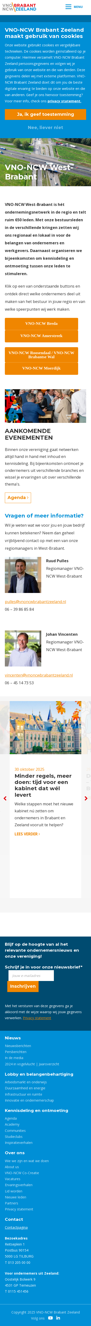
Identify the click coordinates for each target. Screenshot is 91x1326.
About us (12, 1167)
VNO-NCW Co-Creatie (22, 1173)
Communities (15, 1130)
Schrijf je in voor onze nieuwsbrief (44, 967)
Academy (12, 1124)
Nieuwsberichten (18, 1045)
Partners (11, 1203)
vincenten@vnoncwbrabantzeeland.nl (39, 675)
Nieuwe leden (15, 1197)
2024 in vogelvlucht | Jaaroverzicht (32, 1064)
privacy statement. (64, 101)
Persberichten (15, 1051)
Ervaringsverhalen (19, 1185)
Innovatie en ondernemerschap (29, 1100)
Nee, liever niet (45, 127)
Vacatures (12, 1179)
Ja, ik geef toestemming (45, 114)
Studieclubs (14, 1136)
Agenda (18, 497)
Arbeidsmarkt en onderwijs (26, 1082)
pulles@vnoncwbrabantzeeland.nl (35, 601)
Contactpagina (16, 1227)
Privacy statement (37, 1018)
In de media (14, 1057)
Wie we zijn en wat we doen (27, 1161)
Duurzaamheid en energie (25, 1088)
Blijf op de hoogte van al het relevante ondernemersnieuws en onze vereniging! (42, 950)
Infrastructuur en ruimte (23, 1094)
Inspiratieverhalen (19, 1142)
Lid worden (13, 1191)
